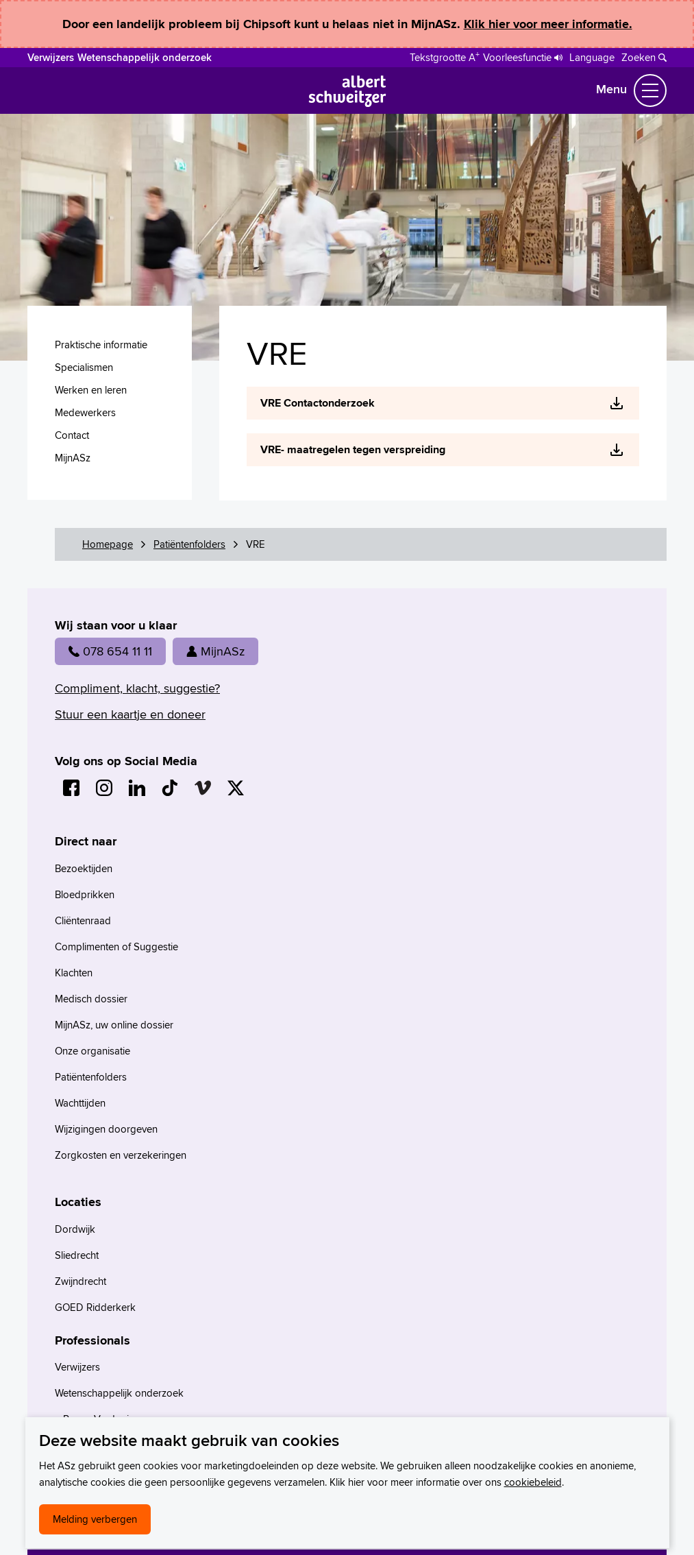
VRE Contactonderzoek (317, 403)
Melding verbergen (95, 1519)
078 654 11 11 (110, 651)
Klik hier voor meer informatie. (548, 24)
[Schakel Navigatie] (650, 90)
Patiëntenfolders (189, 544)
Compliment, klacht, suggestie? (137, 688)
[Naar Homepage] (347, 102)
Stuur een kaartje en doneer (130, 714)
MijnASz (215, 651)
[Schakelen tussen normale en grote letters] (445, 56)
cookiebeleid (533, 1482)
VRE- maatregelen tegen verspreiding (352, 449)
